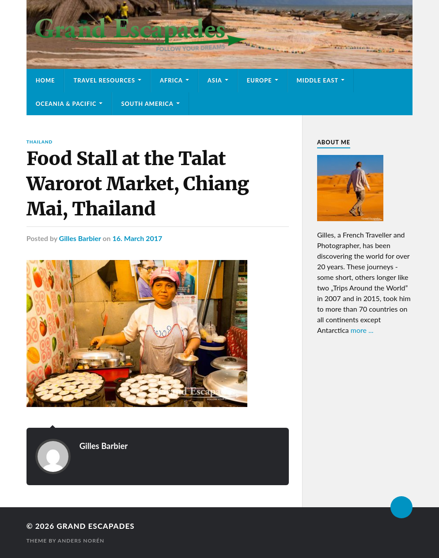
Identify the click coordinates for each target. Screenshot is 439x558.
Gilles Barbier (80, 238)
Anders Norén (81, 540)
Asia (215, 80)
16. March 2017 (137, 238)
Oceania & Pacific (66, 103)
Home (45, 80)
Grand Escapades (95, 526)
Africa (171, 80)
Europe (259, 80)
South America (147, 103)
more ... (362, 330)
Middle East (318, 80)
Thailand (39, 141)
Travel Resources (104, 80)
